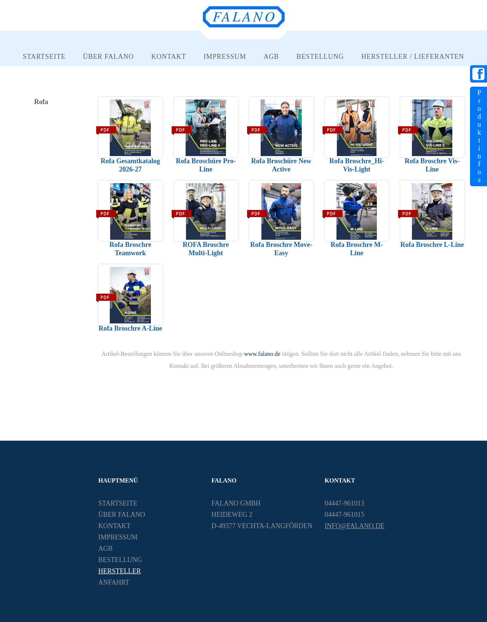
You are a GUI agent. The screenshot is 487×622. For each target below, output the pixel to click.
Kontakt (168, 56)
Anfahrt (114, 582)
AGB (271, 56)
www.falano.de (262, 354)
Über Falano (108, 56)
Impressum (225, 56)
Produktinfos (479, 136)
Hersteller (119, 571)
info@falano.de (355, 526)
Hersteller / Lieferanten (412, 56)
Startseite (44, 56)
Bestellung (320, 56)
